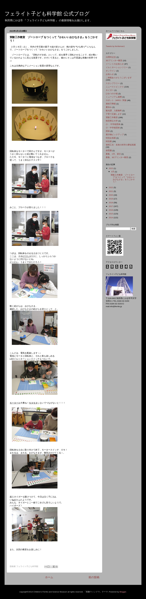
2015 (111, 214)
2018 (111, 203)
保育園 (109, 150)
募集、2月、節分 (113, 154)
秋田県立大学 (112, 121)
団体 (108, 131)
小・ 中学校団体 (113, 124)
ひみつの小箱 (112, 94)
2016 (111, 210)
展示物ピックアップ (115, 134)
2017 (111, 206)
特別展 (109, 141)
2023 (111, 168)
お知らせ (110, 74)
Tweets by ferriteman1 (115, 46)
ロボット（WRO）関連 (116, 100)
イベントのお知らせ (115, 64)
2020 (111, 195)
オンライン (111, 71)
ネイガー (110, 90)
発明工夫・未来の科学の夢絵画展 (121, 145)
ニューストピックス (115, 87)
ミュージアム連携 (114, 97)
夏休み (109, 107)
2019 (111, 199)
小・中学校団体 (113, 128)
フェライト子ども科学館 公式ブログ (47, 14)
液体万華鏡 (111, 104)
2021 (111, 191)
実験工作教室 (112, 117)
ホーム (49, 577)
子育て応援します (114, 114)
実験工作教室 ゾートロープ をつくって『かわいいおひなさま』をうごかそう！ (123, 178)
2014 (111, 217)
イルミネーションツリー (117, 67)
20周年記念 (111, 57)
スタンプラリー (113, 83)
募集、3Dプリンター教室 (117, 157)
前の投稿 (94, 577)
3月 (113, 172)
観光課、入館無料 (114, 111)
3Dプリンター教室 (114, 60)
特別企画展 (111, 138)
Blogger (123, 592)
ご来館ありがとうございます (119, 78)
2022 (111, 187)
